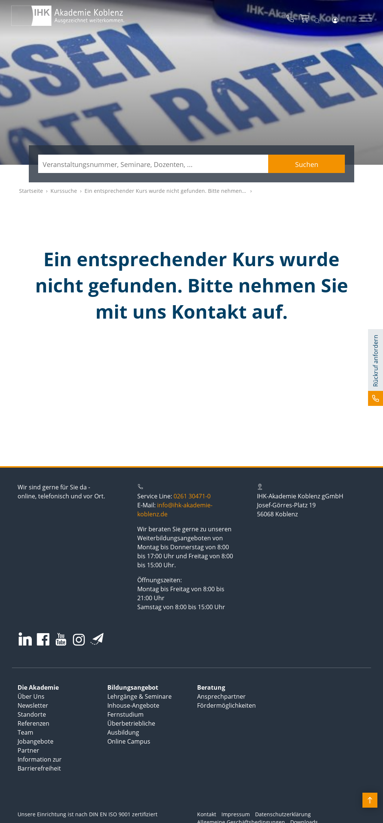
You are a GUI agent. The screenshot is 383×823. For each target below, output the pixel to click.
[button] (375, 367)
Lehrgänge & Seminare (139, 696)
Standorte (32, 714)
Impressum (235, 814)
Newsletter (33, 705)
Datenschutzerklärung (283, 814)
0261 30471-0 (192, 496)
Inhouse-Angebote (133, 705)
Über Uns (31, 696)
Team (25, 732)
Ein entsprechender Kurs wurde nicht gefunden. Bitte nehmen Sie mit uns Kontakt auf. (194, 190)
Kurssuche (63, 190)
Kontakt (206, 814)
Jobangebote (35, 741)
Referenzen (33, 723)
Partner (28, 750)
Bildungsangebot (132, 687)
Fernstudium (125, 714)
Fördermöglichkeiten (226, 705)
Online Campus (128, 741)
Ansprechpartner (221, 696)
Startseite (31, 190)
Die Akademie (38, 687)
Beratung (211, 687)
